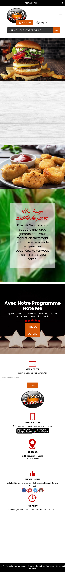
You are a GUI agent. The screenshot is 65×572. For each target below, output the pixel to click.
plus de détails (32, 330)
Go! (57, 30)
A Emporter (43, 22)
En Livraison (24, 22)
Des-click (50, 566)
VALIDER (32, 385)
